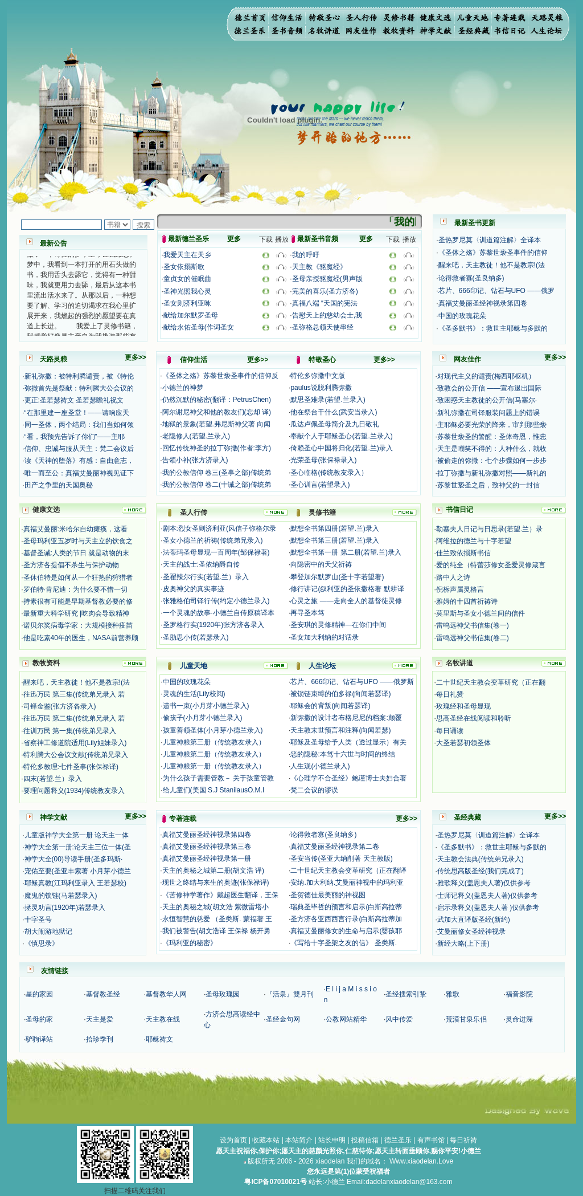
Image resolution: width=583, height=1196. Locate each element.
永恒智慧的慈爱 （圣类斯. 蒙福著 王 (217, 919)
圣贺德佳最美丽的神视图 (328, 895)
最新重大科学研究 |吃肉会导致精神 (76, 613)
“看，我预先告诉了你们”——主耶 (74, 437)
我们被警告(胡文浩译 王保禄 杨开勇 (216, 931)
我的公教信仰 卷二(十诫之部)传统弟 (216, 485)
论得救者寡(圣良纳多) (471, 278)
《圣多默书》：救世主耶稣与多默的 (493, 328)
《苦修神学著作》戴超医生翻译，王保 (220, 895)
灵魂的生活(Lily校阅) (194, 694)
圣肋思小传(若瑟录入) (196, 637)
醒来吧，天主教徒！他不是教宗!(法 (491, 265)
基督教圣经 (103, 994)
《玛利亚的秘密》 (189, 943)
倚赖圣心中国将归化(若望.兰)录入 (341, 448)
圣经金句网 (283, 1019)
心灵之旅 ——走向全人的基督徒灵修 (345, 601)
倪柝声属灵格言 (460, 589)
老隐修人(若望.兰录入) (196, 436)
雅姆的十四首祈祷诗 (467, 601)
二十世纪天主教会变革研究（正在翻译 (348, 870)
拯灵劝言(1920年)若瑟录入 (65, 908)
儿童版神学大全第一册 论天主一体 (76, 835)
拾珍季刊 (99, 1039)
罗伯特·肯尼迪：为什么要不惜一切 (75, 589)
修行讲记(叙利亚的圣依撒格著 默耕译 (347, 589)
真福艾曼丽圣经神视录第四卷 (482, 303)
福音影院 (519, 994)
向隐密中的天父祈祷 (321, 564)
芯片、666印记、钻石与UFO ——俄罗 (496, 291)
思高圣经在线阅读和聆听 (473, 718)
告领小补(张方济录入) (195, 460)
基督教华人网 (166, 994)
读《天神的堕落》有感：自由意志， (79, 461)
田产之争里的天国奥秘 (58, 485)
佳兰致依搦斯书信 (463, 553)
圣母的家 (39, 1019)
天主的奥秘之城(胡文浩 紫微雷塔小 (215, 907)
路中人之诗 (453, 577)
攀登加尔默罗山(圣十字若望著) (337, 577)
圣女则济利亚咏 (187, 303)
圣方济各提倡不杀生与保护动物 (71, 565)
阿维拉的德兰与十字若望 (473, 541)
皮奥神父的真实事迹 (193, 589)
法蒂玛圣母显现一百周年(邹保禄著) (216, 552)
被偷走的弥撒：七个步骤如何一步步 (492, 461)
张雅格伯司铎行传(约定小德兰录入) (216, 601)
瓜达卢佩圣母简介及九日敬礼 (334, 424)
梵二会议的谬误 (314, 790)
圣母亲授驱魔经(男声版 (327, 279)
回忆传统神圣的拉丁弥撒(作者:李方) (216, 448)
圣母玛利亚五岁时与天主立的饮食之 (78, 541)
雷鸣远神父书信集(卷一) (472, 625)
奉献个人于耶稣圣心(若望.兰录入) (341, 436)
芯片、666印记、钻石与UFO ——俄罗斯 (352, 682)
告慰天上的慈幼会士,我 (327, 315)
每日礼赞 (449, 694)
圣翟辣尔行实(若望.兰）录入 (206, 577)
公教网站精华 (346, 1019)
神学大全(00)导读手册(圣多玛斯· (73, 859)
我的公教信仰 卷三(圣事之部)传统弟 (216, 473)
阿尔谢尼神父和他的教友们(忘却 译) (216, 412)
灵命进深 (519, 1019)
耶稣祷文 (159, 1039)
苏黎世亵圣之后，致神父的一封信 (488, 485)
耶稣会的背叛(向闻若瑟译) (330, 706)
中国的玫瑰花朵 (462, 316)
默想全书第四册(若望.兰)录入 (334, 528)
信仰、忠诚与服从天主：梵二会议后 (79, 449)
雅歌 (452, 994)
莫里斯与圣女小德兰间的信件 (480, 613)
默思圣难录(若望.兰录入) (327, 400)
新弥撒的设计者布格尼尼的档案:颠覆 (345, 718)
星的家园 (39, 994)
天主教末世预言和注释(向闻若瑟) (340, 730)
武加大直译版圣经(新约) (473, 920)
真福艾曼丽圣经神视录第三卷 (206, 847)
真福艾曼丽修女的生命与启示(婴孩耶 (346, 931)
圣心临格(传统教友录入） (329, 473)
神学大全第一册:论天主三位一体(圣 (77, 847)
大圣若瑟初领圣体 (463, 743)
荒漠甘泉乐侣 (466, 1019)
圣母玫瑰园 (223, 994)
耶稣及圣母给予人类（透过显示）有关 (348, 742)
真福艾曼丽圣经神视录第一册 (206, 859)
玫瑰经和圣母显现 (463, 706)
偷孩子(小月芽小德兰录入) (203, 718)
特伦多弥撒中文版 (317, 376)
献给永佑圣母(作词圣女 (198, 327)
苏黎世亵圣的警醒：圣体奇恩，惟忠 (492, 437)
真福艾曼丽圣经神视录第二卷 (334, 847)
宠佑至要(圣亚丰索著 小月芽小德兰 (77, 871)
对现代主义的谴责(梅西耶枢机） (486, 376)
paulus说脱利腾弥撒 (320, 388)
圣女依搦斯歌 (183, 267)
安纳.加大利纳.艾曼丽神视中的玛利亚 (347, 882)
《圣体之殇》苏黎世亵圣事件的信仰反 (220, 376)
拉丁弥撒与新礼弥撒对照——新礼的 (492, 473)
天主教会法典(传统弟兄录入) (480, 859)
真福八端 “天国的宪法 (325, 303)
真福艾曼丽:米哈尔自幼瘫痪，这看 (75, 529)
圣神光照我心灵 (187, 291)
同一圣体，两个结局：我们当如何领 (79, 425)
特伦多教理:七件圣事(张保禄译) (70, 767)
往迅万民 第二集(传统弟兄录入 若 (74, 718)
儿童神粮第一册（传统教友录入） (214, 766)
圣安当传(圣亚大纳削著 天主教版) (341, 859)
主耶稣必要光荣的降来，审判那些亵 (492, 425)
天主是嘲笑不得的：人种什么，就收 (492, 449)
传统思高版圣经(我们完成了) (480, 871)
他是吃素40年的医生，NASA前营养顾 (80, 638)
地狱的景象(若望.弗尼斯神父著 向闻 (216, 424)
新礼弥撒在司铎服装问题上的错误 (488, 413)
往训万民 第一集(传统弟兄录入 (69, 731)
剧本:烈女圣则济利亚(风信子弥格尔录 (219, 528)
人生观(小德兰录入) (320, 766)
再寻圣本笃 (307, 613)
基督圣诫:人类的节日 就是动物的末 (76, 553)
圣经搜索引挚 (405, 994)
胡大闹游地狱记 (48, 931)
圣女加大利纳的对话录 (324, 637)
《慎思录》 (41, 943)
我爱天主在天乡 (187, 255)
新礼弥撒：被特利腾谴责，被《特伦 (79, 376)
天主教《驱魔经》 (319, 267)
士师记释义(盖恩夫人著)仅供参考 (487, 896)
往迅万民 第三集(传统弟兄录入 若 (74, 694)
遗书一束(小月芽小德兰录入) (206, 706)
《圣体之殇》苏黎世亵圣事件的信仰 (493, 253)
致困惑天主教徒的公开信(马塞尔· (487, 400)
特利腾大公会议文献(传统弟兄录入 (75, 755)
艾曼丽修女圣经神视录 (471, 931)
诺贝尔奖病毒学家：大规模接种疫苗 (78, 625)
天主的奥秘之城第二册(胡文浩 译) (213, 870)
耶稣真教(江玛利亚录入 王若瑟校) (75, 883)
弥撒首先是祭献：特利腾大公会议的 (79, 388)
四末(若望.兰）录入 (52, 779)
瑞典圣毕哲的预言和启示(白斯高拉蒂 (346, 907)
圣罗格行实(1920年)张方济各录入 (214, 625)
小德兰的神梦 (182, 388)
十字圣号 (38, 920)
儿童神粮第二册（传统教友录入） (214, 754)
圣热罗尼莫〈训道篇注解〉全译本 (489, 240)
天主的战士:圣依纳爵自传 (201, 564)
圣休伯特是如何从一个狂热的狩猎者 (78, 577)
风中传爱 (399, 1019)
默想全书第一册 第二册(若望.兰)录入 (345, 552)
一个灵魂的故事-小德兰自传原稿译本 (218, 613)
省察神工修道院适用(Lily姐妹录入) (75, 743)
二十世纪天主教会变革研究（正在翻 (490, 682)
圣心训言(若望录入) (320, 485)
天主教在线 (163, 1019)
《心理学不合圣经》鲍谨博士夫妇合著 (348, 778)
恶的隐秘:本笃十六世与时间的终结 (342, 754)
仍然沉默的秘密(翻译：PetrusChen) (216, 400)
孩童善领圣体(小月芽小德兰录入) (213, 730)
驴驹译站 (39, 1039)
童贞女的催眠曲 (187, 279)
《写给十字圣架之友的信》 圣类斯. (343, 943)
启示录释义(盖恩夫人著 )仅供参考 (488, 908)
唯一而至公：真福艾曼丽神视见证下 (79, 473)
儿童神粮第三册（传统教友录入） (214, 742)
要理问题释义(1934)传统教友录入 (74, 791)
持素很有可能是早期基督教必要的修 (78, 601)
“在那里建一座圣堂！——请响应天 (76, 413)
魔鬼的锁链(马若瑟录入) (60, 896)
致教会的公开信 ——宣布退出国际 (489, 388)
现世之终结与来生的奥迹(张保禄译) (215, 882)
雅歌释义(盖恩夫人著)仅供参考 (484, 883)
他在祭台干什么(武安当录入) (333, 412)
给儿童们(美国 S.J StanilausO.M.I (214, 790)
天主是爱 (99, 1019)
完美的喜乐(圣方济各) (325, 291)
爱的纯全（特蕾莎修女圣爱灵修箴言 (490, 565)
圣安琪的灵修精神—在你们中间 (338, 625)
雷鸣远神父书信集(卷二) (472, 638)
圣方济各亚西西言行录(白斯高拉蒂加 (346, 919)
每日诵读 (449, 731)
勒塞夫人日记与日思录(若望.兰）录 (489, 529)
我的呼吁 (305, 255)
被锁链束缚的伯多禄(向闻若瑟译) (340, 694)
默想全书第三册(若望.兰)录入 (334, 540)
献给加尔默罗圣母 (190, 315)
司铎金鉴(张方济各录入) (59, 706)
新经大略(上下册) (463, 943)
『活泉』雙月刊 (290, 994)
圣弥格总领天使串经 (323, 327)
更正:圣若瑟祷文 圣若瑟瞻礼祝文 (74, 400)
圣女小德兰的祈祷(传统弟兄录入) (213, 540)
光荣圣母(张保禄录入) (323, 460)
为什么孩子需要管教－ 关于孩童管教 (218, 778)
